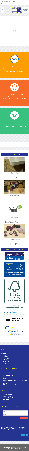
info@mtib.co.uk (6, 363)
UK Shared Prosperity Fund (8, 396)
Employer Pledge (6, 399)
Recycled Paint (5, 378)
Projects (2, 3)
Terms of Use (10, 448)
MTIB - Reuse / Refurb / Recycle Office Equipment (12, 384)
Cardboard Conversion (7, 374)
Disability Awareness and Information (10, 400)
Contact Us (14, 122)
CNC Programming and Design (9, 375)
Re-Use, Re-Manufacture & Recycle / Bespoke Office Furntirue (15, 380)
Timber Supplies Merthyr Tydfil (14, 94)
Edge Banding (14, 178)
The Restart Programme (7, 394)
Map (6, 3)
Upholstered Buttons (14, 244)
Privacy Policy (18, 448)
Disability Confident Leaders (8, 397)
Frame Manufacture (14, 200)
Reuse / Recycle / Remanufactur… (14, 222)
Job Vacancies (10, 3)
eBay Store (14, 66)
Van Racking (5, 381)
